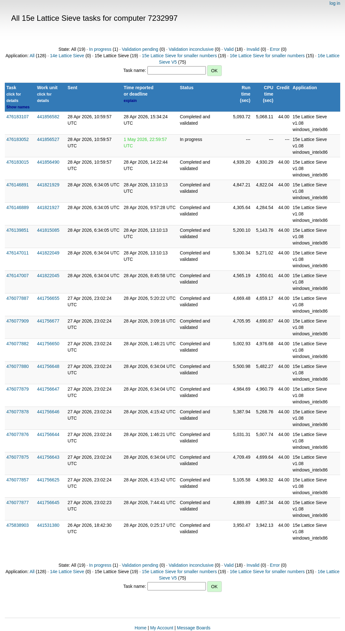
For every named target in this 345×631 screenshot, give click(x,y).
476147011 (17, 252)
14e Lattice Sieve (67, 55)
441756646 (48, 411)
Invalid (252, 49)
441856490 (48, 162)
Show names (18, 107)
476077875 (17, 457)
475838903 (17, 525)
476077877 (17, 502)
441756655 (48, 298)
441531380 (48, 525)
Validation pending (140, 49)
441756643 (48, 457)
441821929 (48, 184)
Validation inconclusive (191, 49)
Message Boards (193, 627)
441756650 (48, 343)
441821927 (48, 207)
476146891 (17, 184)
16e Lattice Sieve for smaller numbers (267, 55)
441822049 (48, 252)
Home (140, 627)
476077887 (17, 298)
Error (275, 49)
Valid (229, 49)
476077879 (17, 389)
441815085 (48, 230)
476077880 (17, 366)
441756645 (48, 502)
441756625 (48, 479)
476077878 (17, 411)
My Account (161, 627)
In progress (100, 49)
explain (130, 100)
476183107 (17, 116)
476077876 (17, 434)
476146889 (17, 207)
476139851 (17, 230)
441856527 (48, 139)
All (32, 55)
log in (335, 3)
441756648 (48, 366)
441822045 (48, 275)
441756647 (48, 389)
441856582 (48, 116)
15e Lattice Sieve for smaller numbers (179, 55)
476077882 (17, 343)
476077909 (17, 320)
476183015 (17, 162)
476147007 (17, 275)
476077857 (17, 479)
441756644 (48, 434)
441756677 (48, 320)
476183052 (17, 139)
